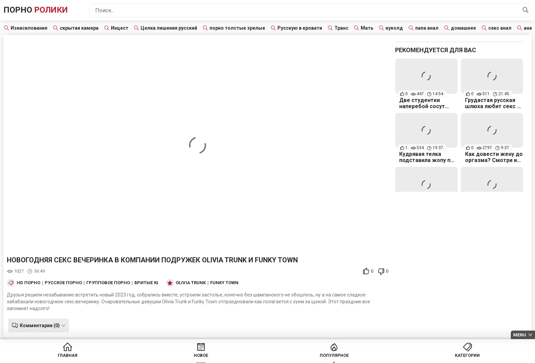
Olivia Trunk (191, 282)
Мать (367, 28)
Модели (398, 356)
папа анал (426, 28)
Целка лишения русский (169, 28)
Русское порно (63, 282)
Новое (189, 356)
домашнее (463, 28)
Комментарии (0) (38, 325)
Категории (293, 356)
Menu (519, 334)
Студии (346, 356)
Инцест (119, 28)
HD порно (28, 282)
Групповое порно (108, 282)
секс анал (499, 28)
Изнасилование (29, 28)
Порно (40, 10)
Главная (137, 356)
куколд (394, 28)
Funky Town (224, 282)
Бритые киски (151, 282)
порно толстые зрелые (237, 28)
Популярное (241, 356)
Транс (341, 28)
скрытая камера (79, 28)
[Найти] (524, 10)
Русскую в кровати (299, 28)
